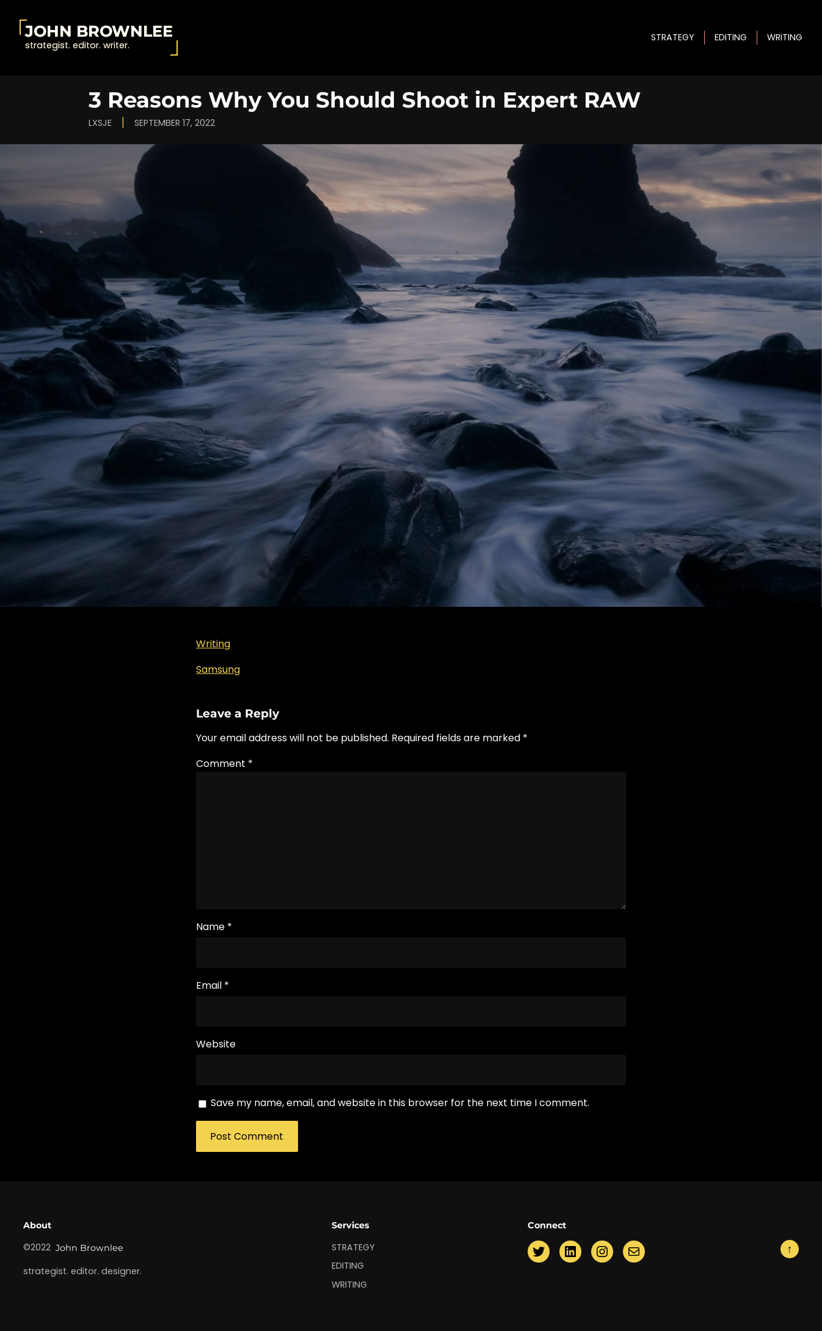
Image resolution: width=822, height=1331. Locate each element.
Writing (213, 644)
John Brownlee (99, 30)
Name (214, 927)
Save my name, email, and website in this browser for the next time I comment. (400, 1103)
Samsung (218, 669)
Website (216, 1044)
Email (212, 985)
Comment (224, 764)
